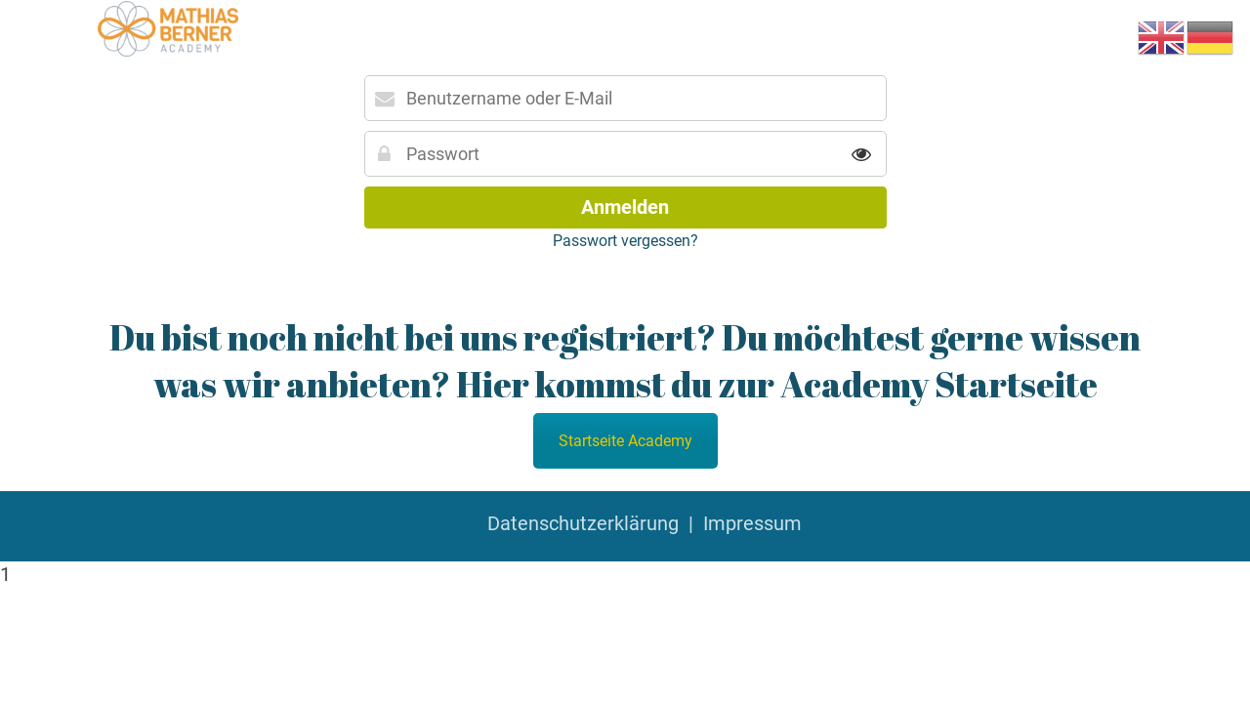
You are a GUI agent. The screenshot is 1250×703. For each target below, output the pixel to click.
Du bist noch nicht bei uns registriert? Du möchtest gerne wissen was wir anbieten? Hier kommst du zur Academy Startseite (625, 360)
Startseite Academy (625, 441)
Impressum (752, 523)
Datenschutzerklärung (583, 523)
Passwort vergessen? (625, 240)
